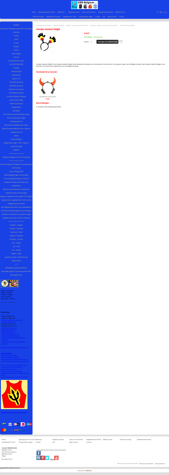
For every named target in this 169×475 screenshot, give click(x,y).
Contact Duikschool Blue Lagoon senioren (15, 361)
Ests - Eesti (16, 246)
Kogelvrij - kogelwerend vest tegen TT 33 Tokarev (16, 196)
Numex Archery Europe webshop (12, 365)
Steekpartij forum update (16, 204)
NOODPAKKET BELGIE (16, 93)
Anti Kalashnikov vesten (16, 61)
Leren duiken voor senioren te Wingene (14, 359)
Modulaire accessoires (16, 89)
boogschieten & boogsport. (9, 369)
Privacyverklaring (160, 463)
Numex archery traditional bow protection (15, 373)
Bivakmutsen (16, 75)
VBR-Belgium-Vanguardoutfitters (16, 268)
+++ (16, 264)
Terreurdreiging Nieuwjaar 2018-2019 (16, 179)
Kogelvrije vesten (74, 12)
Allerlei (16, 136)
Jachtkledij (16, 111)
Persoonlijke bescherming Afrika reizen (16, 114)
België (25, 365)
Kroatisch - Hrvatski (16, 239)
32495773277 (8, 459)
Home (34, 12)
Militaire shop (120, 12)
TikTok (52, 459)
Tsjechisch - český (16, 232)
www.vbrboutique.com (9, 328)
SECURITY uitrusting (16, 82)
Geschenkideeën (16, 139)
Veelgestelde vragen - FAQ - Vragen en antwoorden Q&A (16, 144)
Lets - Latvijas (16, 243)
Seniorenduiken (6, 353)
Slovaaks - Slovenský (16, 229)
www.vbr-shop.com (8, 332)
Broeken (16, 46)
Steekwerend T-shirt (69, 17)
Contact (121, 17)
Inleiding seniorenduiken (9, 355)
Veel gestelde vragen (86, 17)
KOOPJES (16, 25)
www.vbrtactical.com (9, 322)
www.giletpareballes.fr (9, 330)
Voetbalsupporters (16, 121)
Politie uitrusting (38, 17)
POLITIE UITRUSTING (16, 64)
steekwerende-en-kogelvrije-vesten (13, 338)
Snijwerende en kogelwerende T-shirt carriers (16, 200)
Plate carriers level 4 (89, 12)
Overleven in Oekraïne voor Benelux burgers (16, 214)
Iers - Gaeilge (16, 250)
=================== (16, 221)
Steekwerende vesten (53, 17)
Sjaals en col (16, 79)
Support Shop (16, 261)
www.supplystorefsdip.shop (11, 336)
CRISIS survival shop (16, 104)
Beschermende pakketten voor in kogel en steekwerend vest (16, 130)
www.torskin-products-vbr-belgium (13, 342)
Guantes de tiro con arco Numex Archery (14, 377)
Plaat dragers (16, 54)
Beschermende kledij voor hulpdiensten (16, 189)
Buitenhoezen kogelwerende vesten (16, 125)
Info (104, 17)
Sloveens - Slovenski (16, 236)
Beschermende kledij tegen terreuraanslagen (16, 211)
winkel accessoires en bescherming (12, 367)
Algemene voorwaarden (146, 463)
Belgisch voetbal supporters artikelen (77, 25)
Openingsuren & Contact (46, 12)
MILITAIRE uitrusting (16, 86)
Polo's (16, 39)
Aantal (86, 42)
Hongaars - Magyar (16, 225)
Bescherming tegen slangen (16, 118)
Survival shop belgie (16, 100)
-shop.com (4, 340)
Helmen (16, 57)
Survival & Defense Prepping (16, 96)
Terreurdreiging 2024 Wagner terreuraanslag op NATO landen (16, 166)
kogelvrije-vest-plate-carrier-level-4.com (14, 413)
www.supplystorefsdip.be (10, 334)
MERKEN (16, 150)
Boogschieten (16, 107)
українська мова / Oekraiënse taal (16, 257)
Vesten (16, 50)
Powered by (85, 470)
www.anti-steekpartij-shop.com (12, 320)
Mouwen (16, 68)
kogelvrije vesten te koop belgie (16, 193)
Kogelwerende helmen (105, 12)
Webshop (62, 12)
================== (16, 154)
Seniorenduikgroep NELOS (10, 357)
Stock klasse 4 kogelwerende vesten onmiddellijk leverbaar (16, 30)
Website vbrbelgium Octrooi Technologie (16, 157)
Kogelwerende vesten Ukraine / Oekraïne (16, 218)
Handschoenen (16, 71)
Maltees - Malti (16, 254)
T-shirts (16, 36)
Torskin (97, 17)
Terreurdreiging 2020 (16, 171)
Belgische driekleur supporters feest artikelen (104, 25)
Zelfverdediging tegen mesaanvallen (16, 175)
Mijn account (112, 17)
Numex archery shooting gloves (11, 371)
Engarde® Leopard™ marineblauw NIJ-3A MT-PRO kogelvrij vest (16, 273)
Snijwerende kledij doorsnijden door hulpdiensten (16, 184)
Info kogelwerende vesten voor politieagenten (16, 207)
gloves (3, 375)
